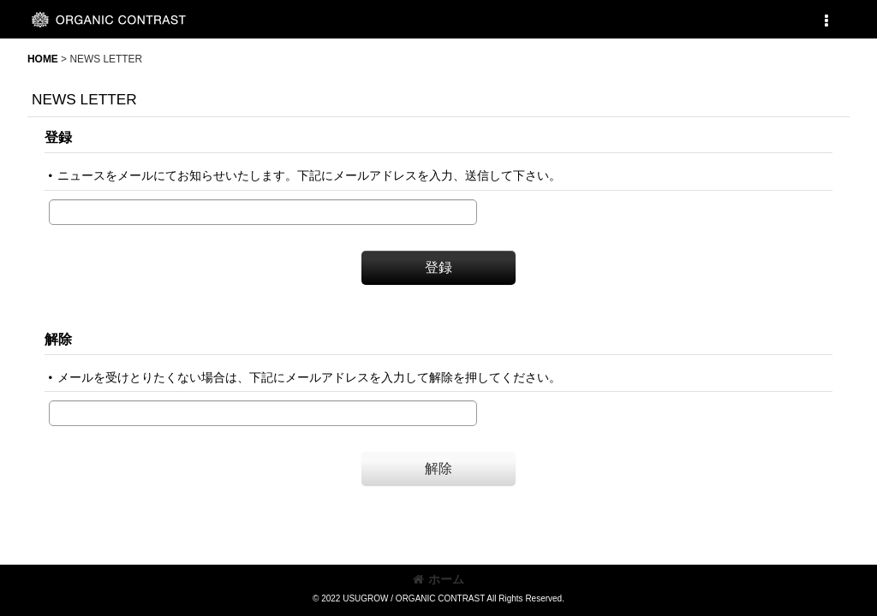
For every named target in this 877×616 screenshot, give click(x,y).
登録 (58, 137)
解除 (58, 338)
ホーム (438, 579)
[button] (825, 21)
